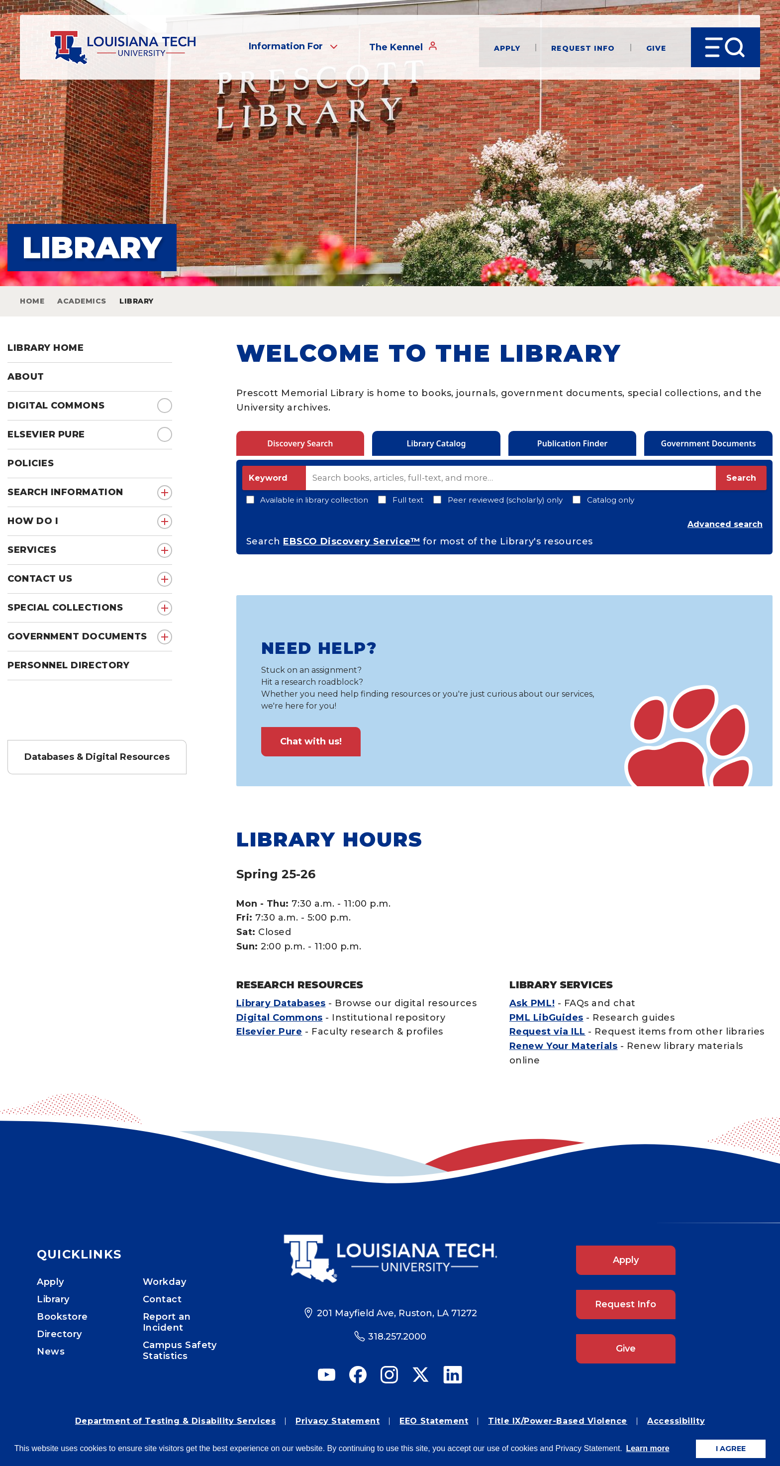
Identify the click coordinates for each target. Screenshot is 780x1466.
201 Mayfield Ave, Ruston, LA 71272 (397, 1313)
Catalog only (603, 500)
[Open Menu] (725, 47)
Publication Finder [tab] (572, 443)
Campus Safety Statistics (180, 1350)
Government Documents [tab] (708, 443)
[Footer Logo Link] (390, 1258)
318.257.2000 (397, 1336)
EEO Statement (433, 1421)
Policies (30, 463)
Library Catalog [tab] (436, 443)
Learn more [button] (647, 1448)
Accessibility (676, 1421)
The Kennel (403, 47)
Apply (507, 47)
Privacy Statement (337, 1421)
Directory (59, 1334)
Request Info (583, 47)
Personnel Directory (68, 665)
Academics (81, 301)
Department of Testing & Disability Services (175, 1421)
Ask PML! (532, 1003)
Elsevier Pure (46, 434)
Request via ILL (547, 1031)
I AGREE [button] (731, 1448)
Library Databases (281, 1003)
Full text (400, 500)
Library (53, 1299)
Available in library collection (307, 500)
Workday (165, 1281)
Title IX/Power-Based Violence (557, 1421)
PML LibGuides (546, 1017)
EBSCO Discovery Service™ (351, 541)
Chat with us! (311, 741)
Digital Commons (55, 405)
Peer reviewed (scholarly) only (498, 500)
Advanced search (725, 524)
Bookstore (62, 1316)
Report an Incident (167, 1322)
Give (656, 47)
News (51, 1351)
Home (32, 301)
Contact (162, 1299)
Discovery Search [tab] (300, 443)
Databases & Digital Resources (97, 756)
